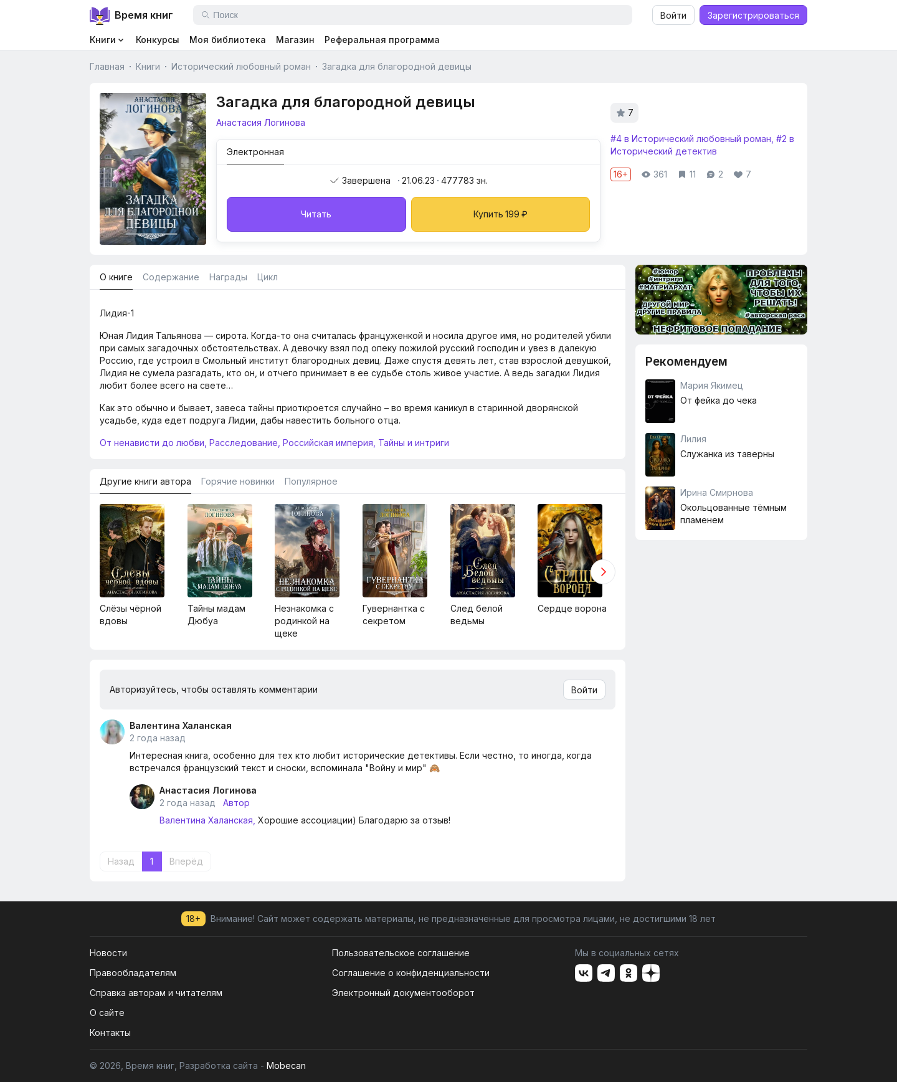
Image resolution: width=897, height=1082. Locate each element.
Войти (673, 15)
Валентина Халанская (181, 725)
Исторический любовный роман (241, 66)
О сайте (107, 1012)
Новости (108, 952)
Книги (148, 66)
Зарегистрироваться (753, 15)
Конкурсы (157, 39)
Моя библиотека (227, 39)
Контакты (110, 1032)
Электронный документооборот (403, 992)
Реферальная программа (382, 39)
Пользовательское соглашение (401, 952)
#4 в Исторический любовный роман (690, 138)
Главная (107, 66)
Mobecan (286, 1065)
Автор (236, 802)
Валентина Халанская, (207, 820)
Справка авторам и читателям (156, 992)
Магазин (295, 39)
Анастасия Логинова (208, 790)
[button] (603, 571)
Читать (316, 214)
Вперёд (186, 861)
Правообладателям (133, 972)
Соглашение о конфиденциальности (411, 972)
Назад (121, 861)
